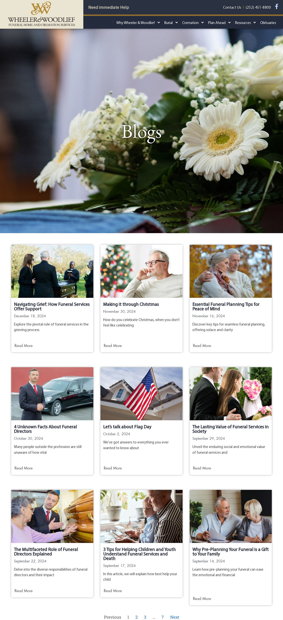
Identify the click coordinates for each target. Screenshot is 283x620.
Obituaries (268, 22)
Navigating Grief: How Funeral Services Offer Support (52, 306)
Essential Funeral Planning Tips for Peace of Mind (225, 306)
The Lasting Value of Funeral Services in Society (230, 429)
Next (174, 617)
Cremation (193, 22)
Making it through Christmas (131, 304)
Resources (245, 22)
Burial (171, 22)
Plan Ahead (219, 22)
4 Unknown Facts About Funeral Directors (45, 429)
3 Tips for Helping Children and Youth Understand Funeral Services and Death (139, 553)
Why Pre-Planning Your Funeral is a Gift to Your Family (230, 551)
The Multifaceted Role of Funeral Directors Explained (46, 551)
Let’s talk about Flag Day (127, 427)
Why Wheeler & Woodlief (138, 22)
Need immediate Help (108, 7)
